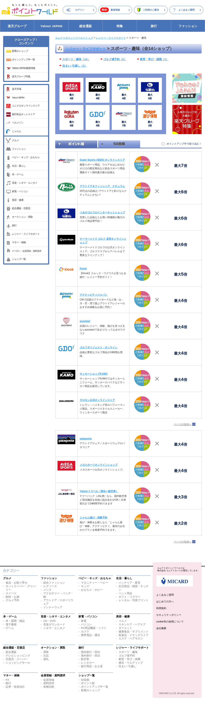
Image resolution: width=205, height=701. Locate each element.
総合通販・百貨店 (21, 208)
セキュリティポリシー (168, 614)
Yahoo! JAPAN (51, 26)
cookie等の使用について (170, 621)
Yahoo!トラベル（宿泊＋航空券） (99, 491)
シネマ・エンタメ (54, 628)
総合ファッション (54, 582)
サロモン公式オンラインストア (97, 400)
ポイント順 (88, 683)
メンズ (47, 589)
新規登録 (115, 10)
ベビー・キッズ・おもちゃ (26, 157)
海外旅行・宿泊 (90, 655)
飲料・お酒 (12, 596)
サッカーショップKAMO (94, 373)
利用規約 (161, 608)
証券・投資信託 (15, 686)
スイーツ (11, 593)
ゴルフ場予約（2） (115, 59)
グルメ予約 (12, 600)
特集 (120, 26)
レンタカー (88, 662)
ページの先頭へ (182, 424)
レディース (50, 586)
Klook (83, 268)
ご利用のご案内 (151, 10)
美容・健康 (17, 199)
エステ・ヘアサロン (131, 638)
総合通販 (85, 26)
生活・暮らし (19, 165)
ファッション (187, 26)
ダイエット (125, 628)
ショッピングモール (18, 662)
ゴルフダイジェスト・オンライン (98, 347)
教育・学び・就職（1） (154, 59)
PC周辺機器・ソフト (93, 628)
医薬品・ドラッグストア (134, 635)
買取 (46, 652)
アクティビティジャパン (93, 294)
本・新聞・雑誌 (15, 620)
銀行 (8, 683)
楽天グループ (17, 26)
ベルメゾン (17, 122)
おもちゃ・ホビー (92, 589)
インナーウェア (52, 607)
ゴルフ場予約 (127, 655)
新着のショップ (20, 51)
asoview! (85, 321)
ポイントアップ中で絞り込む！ (184, 143)
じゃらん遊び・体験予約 (93, 517)
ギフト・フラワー (129, 596)
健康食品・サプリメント (134, 631)
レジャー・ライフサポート (26, 234)
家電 (83, 620)
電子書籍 (11, 624)
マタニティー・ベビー (94, 582)
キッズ (85, 586)
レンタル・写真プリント (134, 600)
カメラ (85, 631)
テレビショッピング (18, 655)
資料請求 (48, 683)
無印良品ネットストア (23, 114)
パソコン (86, 624)
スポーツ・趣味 (128, 652)
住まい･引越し (127, 666)
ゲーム (10, 628)
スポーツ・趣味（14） (76, 59)
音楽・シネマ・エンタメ (24, 182)
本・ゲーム (17, 174)
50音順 (85, 679)
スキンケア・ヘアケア (132, 624)
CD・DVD (49, 620)
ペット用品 (125, 593)
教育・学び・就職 (129, 659)
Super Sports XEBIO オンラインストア (102, 159)
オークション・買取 (22, 216)
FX (7, 679)
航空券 (85, 659)
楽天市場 (16, 89)
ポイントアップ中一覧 (23, 59)
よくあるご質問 (186, 10)
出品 (46, 655)
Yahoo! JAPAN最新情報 (23, 68)
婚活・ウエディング (131, 662)
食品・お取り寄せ (16, 582)
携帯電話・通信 (90, 635)
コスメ (123, 620)
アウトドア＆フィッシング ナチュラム (102, 186)
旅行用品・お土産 (92, 666)
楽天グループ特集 (21, 76)
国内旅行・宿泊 (90, 652)
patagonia (86, 438)
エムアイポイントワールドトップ (74, 37)
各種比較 (48, 686)
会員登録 (48, 679)
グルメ (15, 140)
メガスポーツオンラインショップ (98, 464)
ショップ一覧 (19, 259)
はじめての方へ (165, 601)
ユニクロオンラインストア (26, 105)
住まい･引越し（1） (74, 65)
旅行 (154, 26)
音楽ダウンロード (54, 624)
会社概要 (161, 628)
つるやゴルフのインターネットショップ (102, 212)
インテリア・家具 (129, 582)
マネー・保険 (19, 242)
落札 (46, 659)
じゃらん (16, 131)
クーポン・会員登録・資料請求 (26, 251)
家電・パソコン (20, 191)
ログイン (79, 10)
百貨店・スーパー (16, 659)
